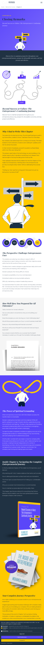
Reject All (22, 633)
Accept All (22, 640)
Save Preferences (22, 637)
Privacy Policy (9, 643)
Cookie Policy (3, 643)
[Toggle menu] (42, 3)
